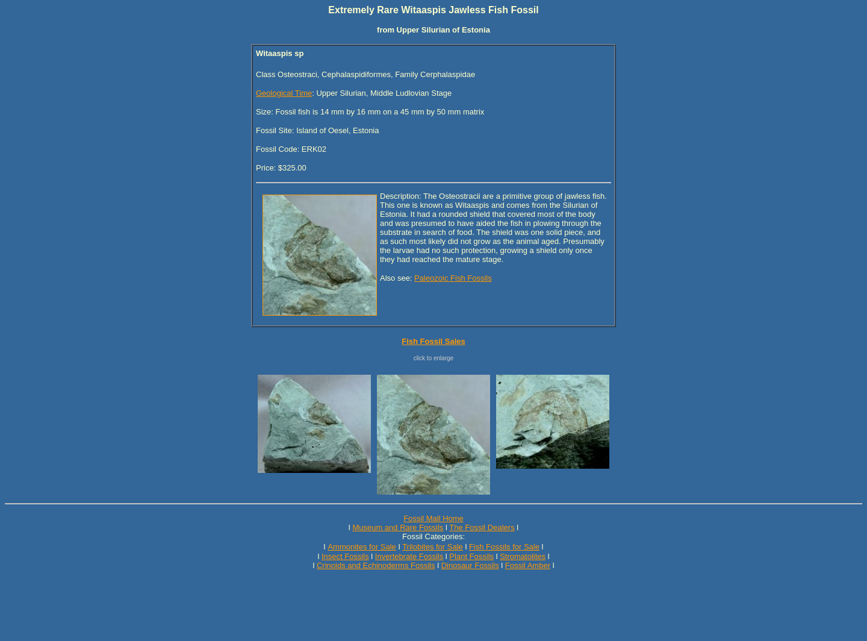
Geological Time (284, 93)
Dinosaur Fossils (470, 565)
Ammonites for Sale (362, 546)
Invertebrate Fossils (409, 556)
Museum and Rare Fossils (397, 527)
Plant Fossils (471, 556)
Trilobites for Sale (432, 546)
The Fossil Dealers (481, 527)
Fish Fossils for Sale (504, 546)
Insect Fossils (345, 556)
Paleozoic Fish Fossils (453, 278)
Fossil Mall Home (433, 518)
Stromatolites (522, 556)
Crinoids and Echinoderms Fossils (376, 565)
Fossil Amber (527, 565)
